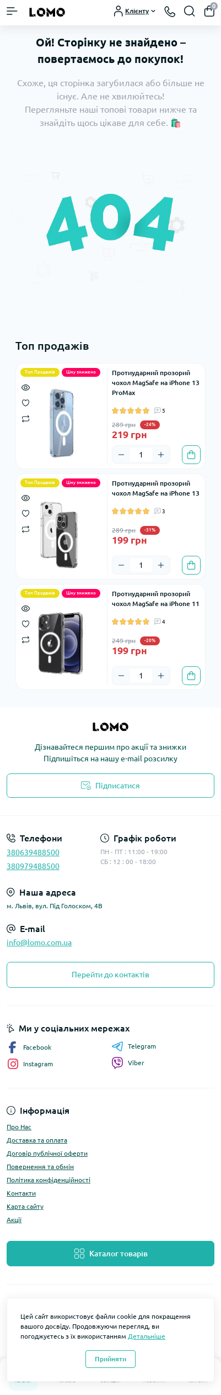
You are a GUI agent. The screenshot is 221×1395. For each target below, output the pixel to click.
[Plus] (161, 455)
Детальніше (146, 1336)
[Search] (189, 11)
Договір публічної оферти (47, 1153)
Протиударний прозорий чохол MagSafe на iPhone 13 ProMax (156, 382)
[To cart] (191, 454)
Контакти (21, 1193)
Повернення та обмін (40, 1166)
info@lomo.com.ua (39, 942)
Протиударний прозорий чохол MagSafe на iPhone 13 (156, 488)
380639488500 (33, 852)
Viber (127, 1063)
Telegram (133, 1046)
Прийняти (110, 1358)
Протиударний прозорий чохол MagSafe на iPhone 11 (156, 598)
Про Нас (19, 1126)
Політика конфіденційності (48, 1179)
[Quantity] (141, 454)
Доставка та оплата (37, 1140)
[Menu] (12, 11)
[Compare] (25, 418)
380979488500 (33, 866)
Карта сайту (25, 1206)
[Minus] (121, 455)
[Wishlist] (25, 402)
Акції (14, 1219)
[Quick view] (25, 386)
